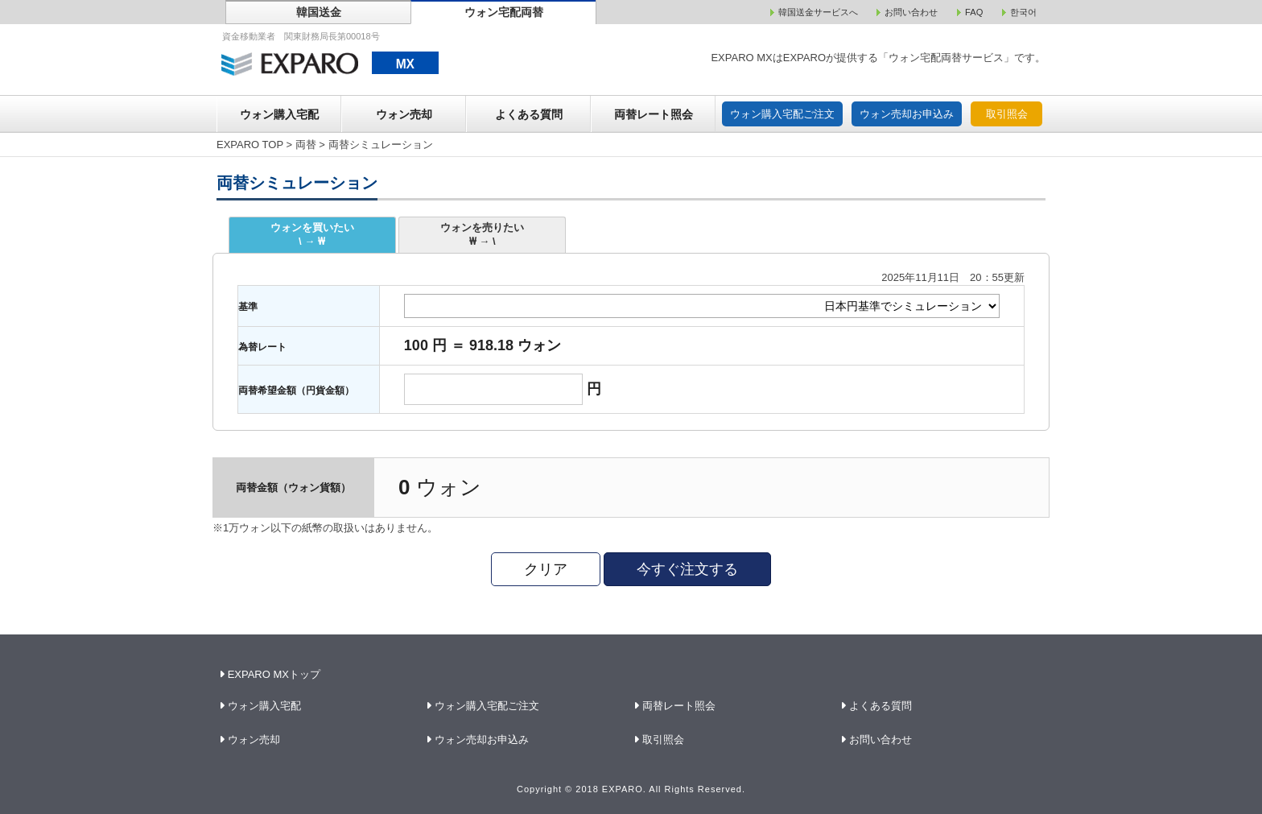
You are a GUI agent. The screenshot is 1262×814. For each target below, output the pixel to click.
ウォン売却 (404, 114)
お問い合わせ (881, 739)
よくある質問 (529, 114)
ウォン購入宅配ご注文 (782, 114)
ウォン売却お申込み (907, 114)
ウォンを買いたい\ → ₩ (312, 234)
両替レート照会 (653, 114)
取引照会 (1007, 114)
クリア (545, 569)
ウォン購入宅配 (279, 114)
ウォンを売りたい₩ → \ (482, 234)
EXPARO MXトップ (271, 674)
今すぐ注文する (687, 569)
